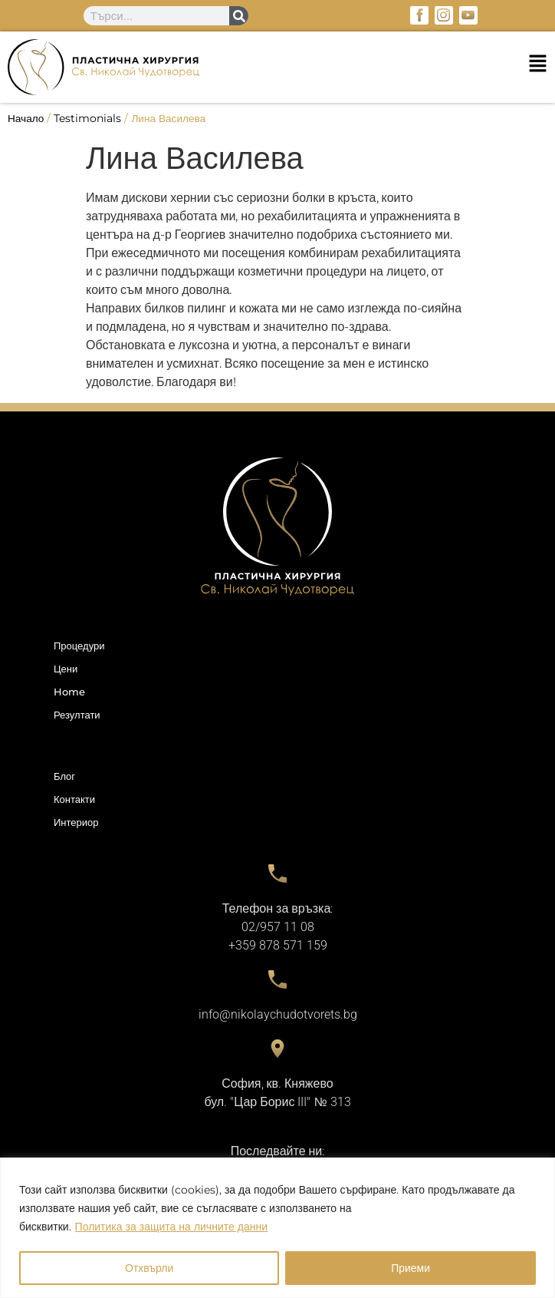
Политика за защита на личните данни (171, 1227)
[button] (277, 67)
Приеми (410, 1268)
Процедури (79, 645)
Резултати (77, 714)
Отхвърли (149, 1268)
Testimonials (87, 118)
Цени (65, 668)
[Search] (238, 15)
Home (69, 691)
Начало (26, 118)
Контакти (74, 799)
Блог (64, 776)
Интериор (76, 822)
